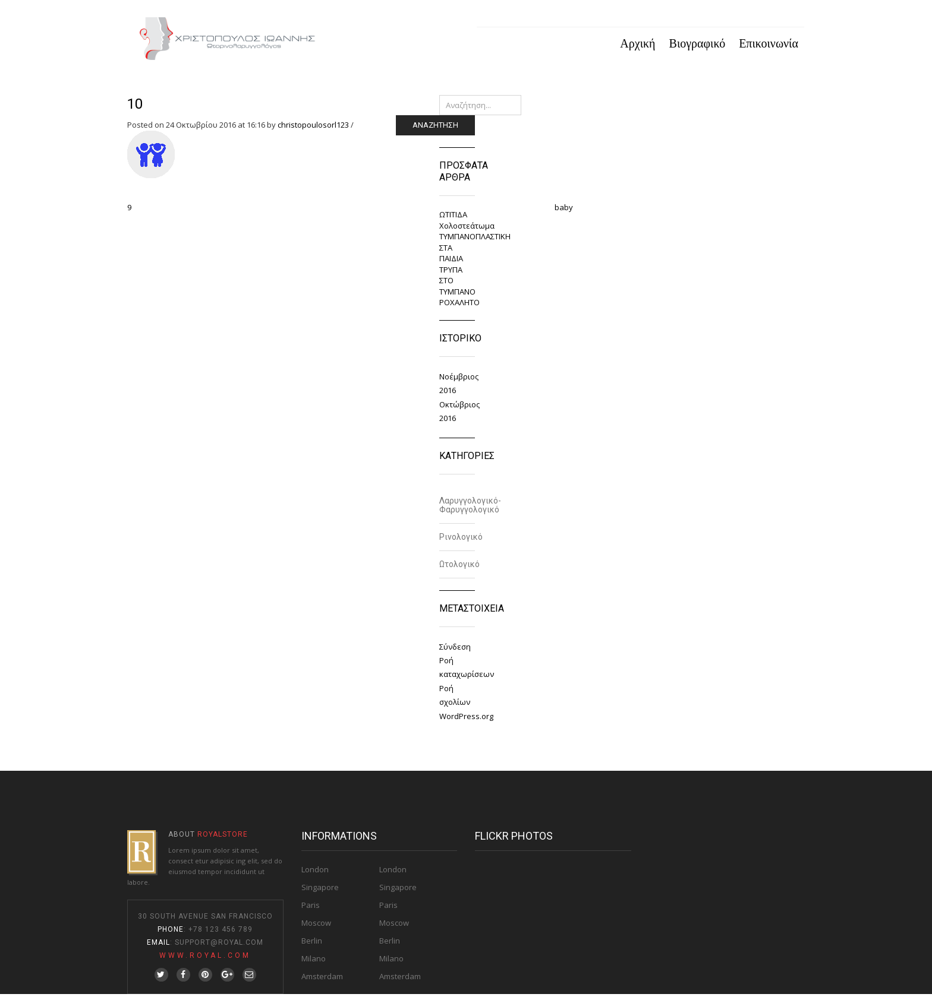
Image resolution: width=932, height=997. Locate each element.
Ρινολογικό (461, 539)
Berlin (311, 943)
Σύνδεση (455, 649)
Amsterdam (322, 979)
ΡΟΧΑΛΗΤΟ (459, 305)
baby (564, 210)
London (315, 872)
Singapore (320, 890)
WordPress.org (466, 718)
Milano (313, 961)
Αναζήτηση (435, 128)
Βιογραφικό (697, 44)
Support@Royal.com (219, 945)
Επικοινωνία (768, 44)
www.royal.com (205, 958)
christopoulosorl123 (313, 127)
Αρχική (637, 44)
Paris (310, 908)
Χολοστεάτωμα (467, 228)
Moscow (316, 925)
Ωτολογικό (459, 566)
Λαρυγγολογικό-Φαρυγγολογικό (470, 507)
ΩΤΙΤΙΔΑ (453, 217)
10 (135, 107)
